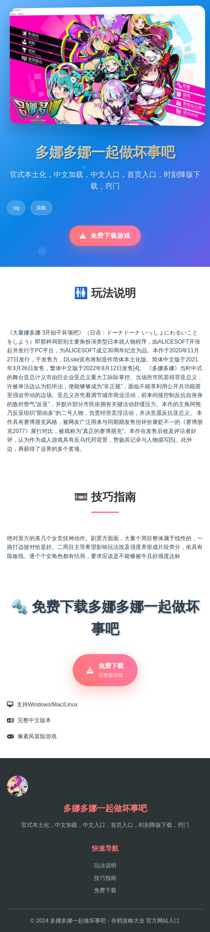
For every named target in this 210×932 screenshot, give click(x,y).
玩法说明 (105, 865)
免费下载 (105, 890)
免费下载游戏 (105, 235)
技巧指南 (105, 878)
